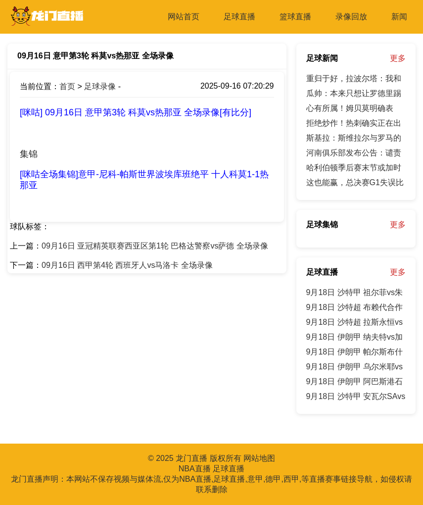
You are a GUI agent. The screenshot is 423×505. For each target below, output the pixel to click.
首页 (67, 86)
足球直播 (239, 16)
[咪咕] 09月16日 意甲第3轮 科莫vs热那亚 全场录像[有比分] (135, 112)
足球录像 (100, 86)
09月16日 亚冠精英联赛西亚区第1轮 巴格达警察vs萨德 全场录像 (155, 246)
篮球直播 (295, 16)
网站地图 (259, 458)
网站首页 (183, 16)
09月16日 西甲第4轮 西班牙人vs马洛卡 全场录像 (127, 265)
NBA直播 (195, 468)
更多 (398, 58)
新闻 (399, 16)
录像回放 (351, 16)
